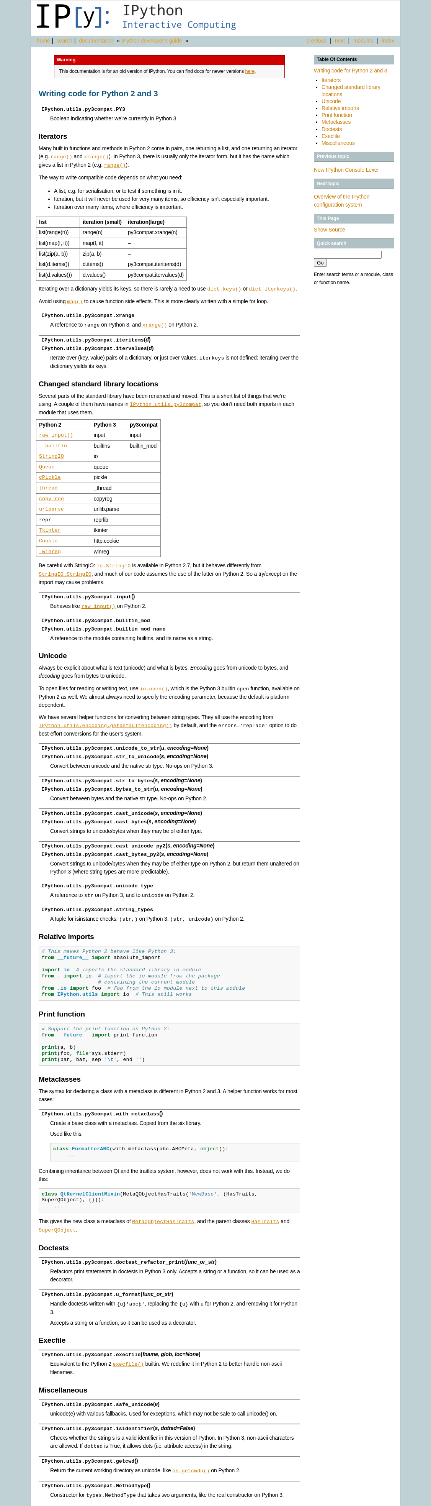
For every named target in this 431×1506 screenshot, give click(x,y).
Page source (385, 1500)
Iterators (331, 80)
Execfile (331, 136)
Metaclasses (336, 122)
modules (363, 41)
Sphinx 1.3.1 (326, 1500)
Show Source (329, 230)
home (43, 41)
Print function (337, 115)
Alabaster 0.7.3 (356, 1500)
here (250, 71)
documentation (97, 41)
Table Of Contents (337, 59)
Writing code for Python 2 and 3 (350, 70)
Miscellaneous (338, 143)
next (340, 41)
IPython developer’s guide (152, 41)
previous (317, 41)
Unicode (331, 101)
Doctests (332, 129)
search (64, 41)
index (388, 41)
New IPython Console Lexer (346, 170)
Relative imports (340, 108)
